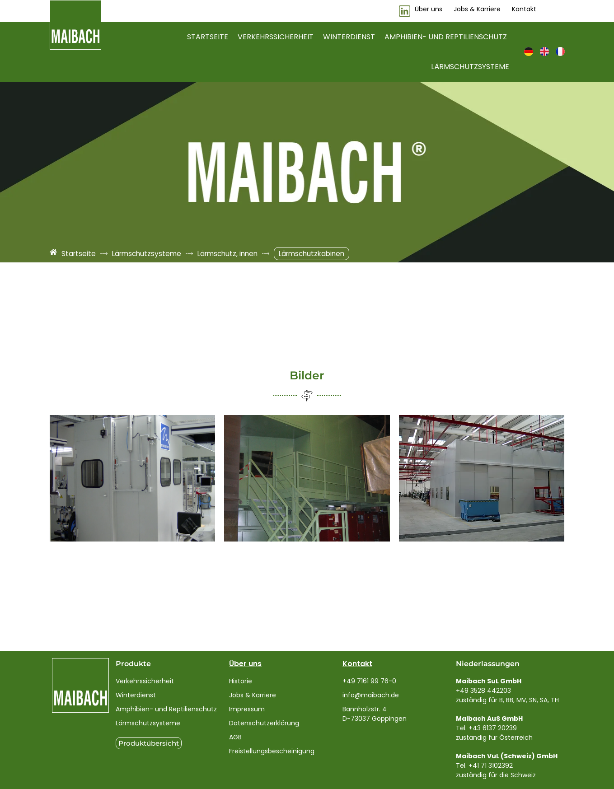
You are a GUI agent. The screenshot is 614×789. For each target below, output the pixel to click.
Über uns (245, 663)
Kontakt (357, 663)
